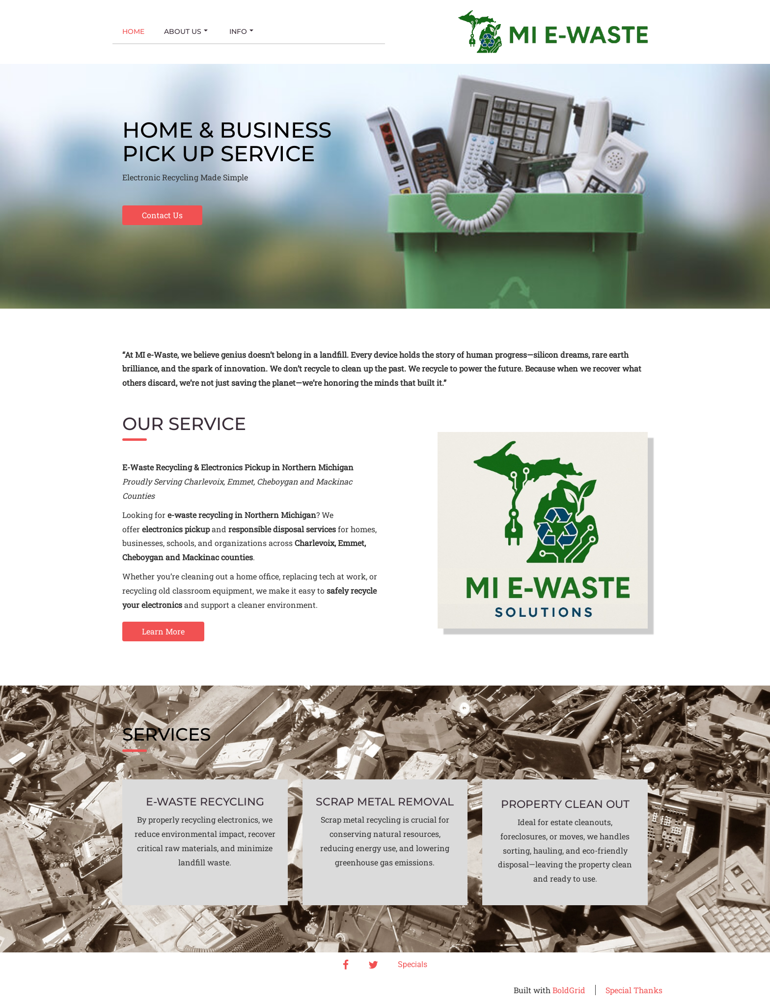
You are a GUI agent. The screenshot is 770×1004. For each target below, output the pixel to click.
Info (241, 31)
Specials (412, 964)
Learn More (163, 631)
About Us (186, 31)
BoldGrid (568, 990)
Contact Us (162, 215)
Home (133, 31)
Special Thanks (633, 990)
